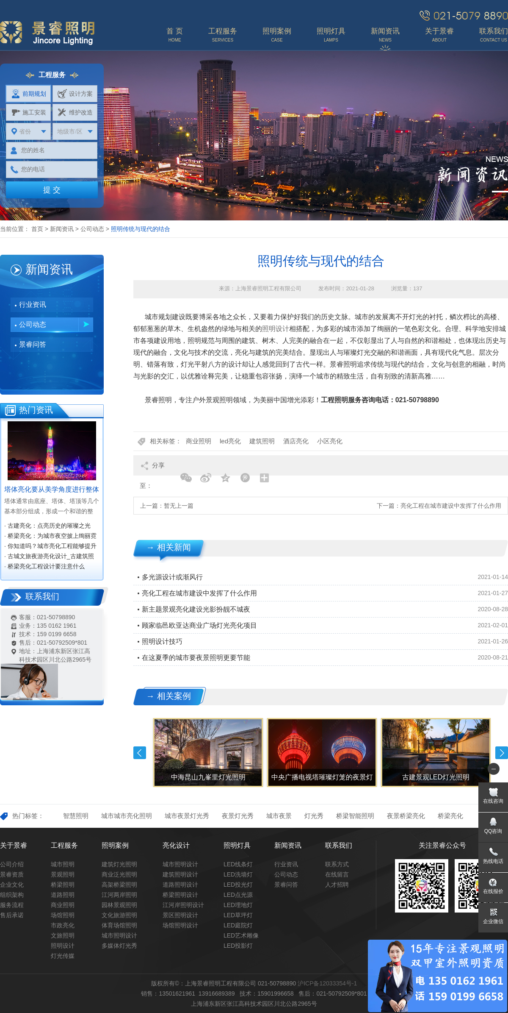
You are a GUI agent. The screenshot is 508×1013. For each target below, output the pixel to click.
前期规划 (28, 93)
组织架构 (12, 894)
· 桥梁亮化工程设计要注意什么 (44, 566)
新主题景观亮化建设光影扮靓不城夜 (196, 609)
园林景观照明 (119, 905)
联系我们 (338, 845)
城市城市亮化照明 (126, 815)
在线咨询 (493, 801)
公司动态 (92, 228)
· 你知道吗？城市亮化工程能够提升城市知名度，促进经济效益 (50, 547)
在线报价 (493, 891)
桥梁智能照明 (355, 815)
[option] (207, 752)
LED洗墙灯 (238, 874)
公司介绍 (12, 864)
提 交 (52, 190)
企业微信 (493, 921)
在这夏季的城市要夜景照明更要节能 (196, 657)
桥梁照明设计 (180, 894)
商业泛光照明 (119, 874)
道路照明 (63, 894)
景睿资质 (12, 874)
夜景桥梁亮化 (406, 815)
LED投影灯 (238, 945)
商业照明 (198, 441)
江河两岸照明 (119, 894)
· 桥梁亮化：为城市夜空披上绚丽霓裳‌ (50, 536)
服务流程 (12, 905)
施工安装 (28, 112)
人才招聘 (337, 884)
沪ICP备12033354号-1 (327, 983)
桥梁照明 (63, 884)
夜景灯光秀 (238, 815)
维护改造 (75, 112)
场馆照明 (63, 915)
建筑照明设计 (180, 874)
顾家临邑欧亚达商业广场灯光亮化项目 (199, 625)
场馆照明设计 (180, 925)
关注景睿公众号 (442, 845)
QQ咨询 (493, 831)
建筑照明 (262, 441)
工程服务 (64, 845)
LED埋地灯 (238, 905)
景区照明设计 (180, 915)
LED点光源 (238, 894)
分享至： (152, 469)
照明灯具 (237, 845)
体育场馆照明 (119, 925)
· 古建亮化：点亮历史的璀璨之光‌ (47, 525)
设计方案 (75, 93)
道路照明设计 (180, 884)
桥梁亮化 (450, 815)
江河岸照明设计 (183, 905)
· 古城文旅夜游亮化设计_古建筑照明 (49, 557)
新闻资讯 (62, 228)
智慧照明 (75, 815)
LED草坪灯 (238, 915)
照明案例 (115, 845)
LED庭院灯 (238, 925)
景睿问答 (32, 344)
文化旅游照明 (119, 915)
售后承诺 (12, 915)
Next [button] (501, 752)
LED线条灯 (238, 864)
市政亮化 (63, 925)
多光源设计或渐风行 (172, 577)
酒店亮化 (296, 441)
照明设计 (275, 328)
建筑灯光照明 (119, 864)
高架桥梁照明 (119, 884)
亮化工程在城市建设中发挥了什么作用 (450, 505)
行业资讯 (32, 304)
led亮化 (230, 441)
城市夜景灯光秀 (187, 815)
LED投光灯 (238, 884)
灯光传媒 (63, 955)
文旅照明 (63, 935)
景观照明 (63, 874)
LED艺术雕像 (241, 935)
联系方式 (337, 864)
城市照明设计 (119, 935)
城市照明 (63, 864)
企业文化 (12, 884)
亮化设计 (176, 845)
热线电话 (493, 861)
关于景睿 (13, 845)
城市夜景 (279, 815)
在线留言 (337, 874)
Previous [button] (139, 752)
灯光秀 (313, 815)
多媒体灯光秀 (119, 945)
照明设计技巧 (162, 641)
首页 (37, 228)
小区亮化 (329, 441)
